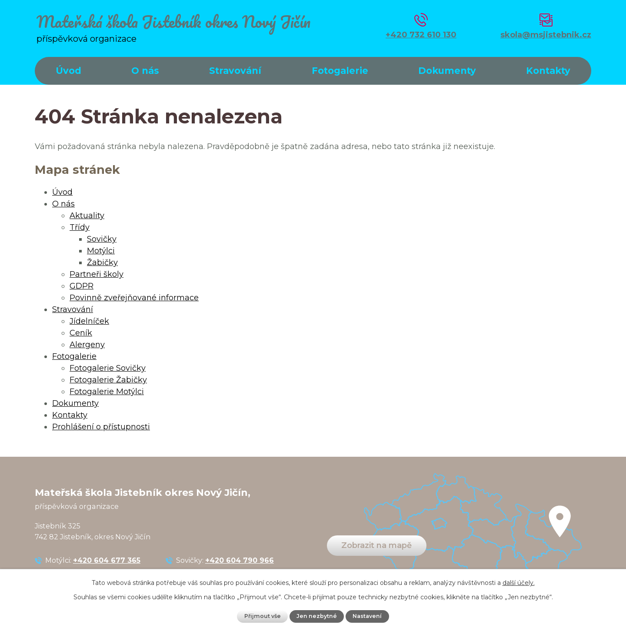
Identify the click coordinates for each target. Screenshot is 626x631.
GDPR (81, 286)
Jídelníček (89, 321)
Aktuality (87, 215)
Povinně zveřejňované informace (134, 297)
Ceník (81, 333)
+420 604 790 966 (239, 560)
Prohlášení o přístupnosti (101, 427)
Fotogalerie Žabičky (108, 380)
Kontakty (548, 70)
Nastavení (367, 616)
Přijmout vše (262, 616)
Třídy (80, 227)
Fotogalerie (340, 70)
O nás (145, 70)
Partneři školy (96, 274)
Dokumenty (447, 70)
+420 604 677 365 (106, 560)
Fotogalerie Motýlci (107, 391)
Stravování (235, 70)
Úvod (68, 70)
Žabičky (102, 262)
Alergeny (87, 344)
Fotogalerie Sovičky (108, 368)
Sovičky (102, 239)
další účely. (519, 583)
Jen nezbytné (316, 616)
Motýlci (101, 251)
